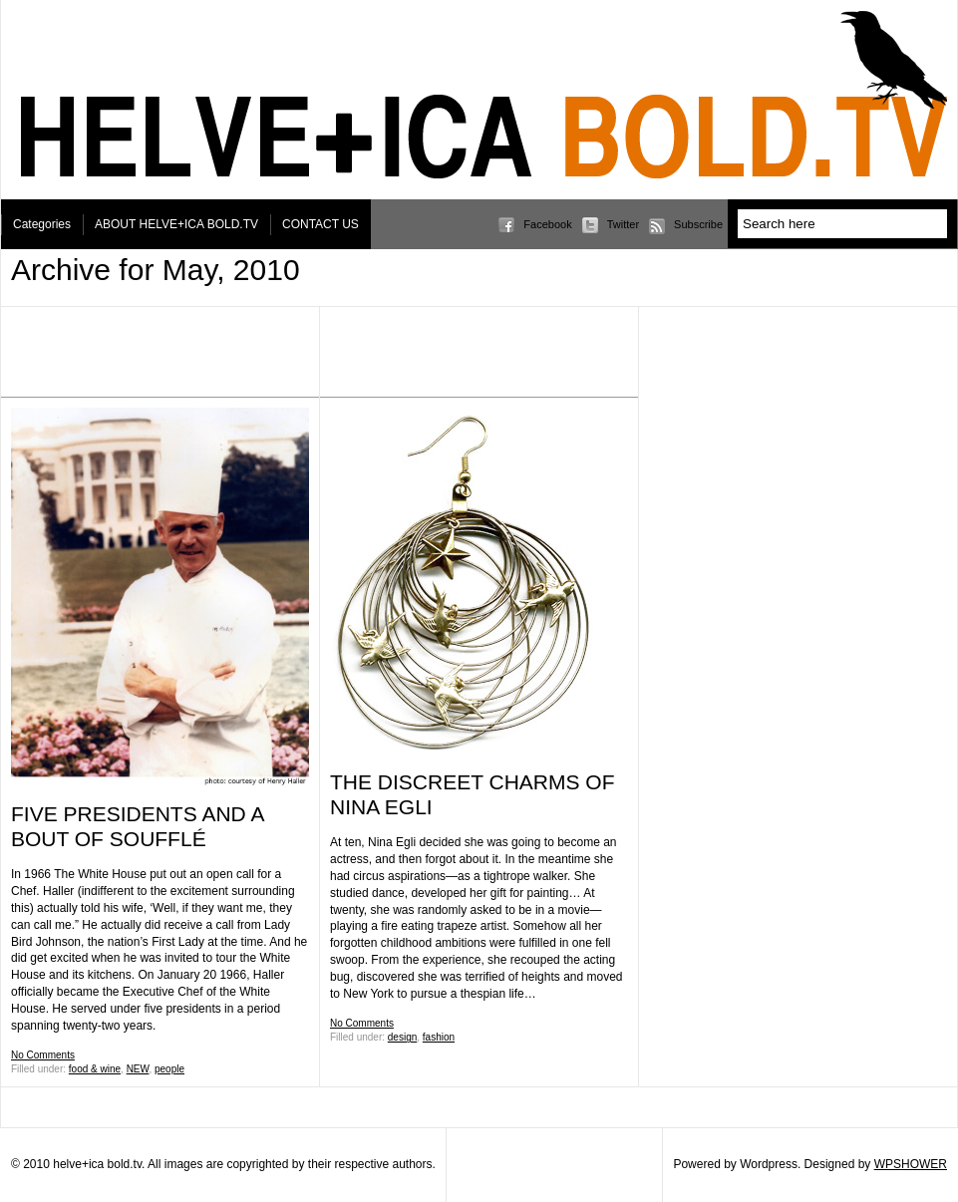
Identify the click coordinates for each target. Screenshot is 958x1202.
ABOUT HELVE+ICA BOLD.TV (176, 224)
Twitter (623, 224)
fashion (439, 1037)
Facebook (547, 224)
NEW (138, 1068)
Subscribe (698, 224)
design (402, 1037)
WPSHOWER (910, 1164)
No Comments (43, 1055)
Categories (42, 224)
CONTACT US (320, 224)
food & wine (95, 1068)
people (169, 1068)
